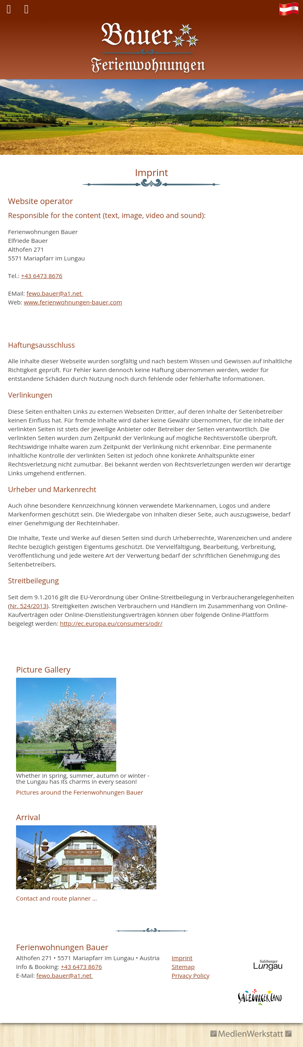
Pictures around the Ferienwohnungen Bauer (79, 792)
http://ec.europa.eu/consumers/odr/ (111, 623)
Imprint (182, 958)
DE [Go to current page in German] (291, 10)
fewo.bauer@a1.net (54, 293)
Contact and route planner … (56, 898)
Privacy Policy (190, 975)
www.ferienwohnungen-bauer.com (73, 302)
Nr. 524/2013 (28, 606)
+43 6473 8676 (41, 276)
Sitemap (183, 967)
